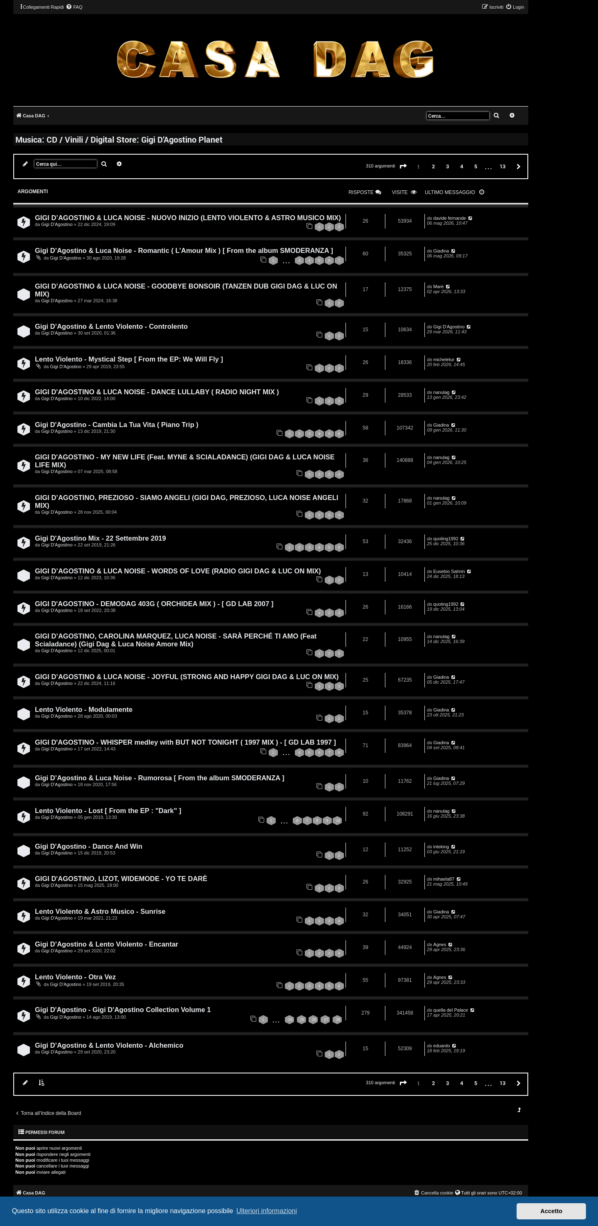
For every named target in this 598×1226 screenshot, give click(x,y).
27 (326, 1019)
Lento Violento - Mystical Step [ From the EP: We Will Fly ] (129, 359)
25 (302, 1019)
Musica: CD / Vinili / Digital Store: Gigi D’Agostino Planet (119, 139)
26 (314, 1019)
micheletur (443, 359)
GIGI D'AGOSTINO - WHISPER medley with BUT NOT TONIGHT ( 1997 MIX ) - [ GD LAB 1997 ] (185, 742)
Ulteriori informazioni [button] (266, 1210)
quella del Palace (450, 1010)
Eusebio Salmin (449, 571)
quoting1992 (445, 538)
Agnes (439, 944)
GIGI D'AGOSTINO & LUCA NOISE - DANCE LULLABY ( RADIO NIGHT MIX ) (157, 392)
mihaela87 (443, 878)
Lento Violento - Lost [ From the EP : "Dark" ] (108, 810)
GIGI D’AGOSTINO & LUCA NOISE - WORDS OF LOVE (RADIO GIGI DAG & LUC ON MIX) (178, 571)
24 (290, 1019)
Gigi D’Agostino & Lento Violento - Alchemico (109, 1045)
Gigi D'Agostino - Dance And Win (88, 846)
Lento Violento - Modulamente (83, 709)
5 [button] (475, 166)
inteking (441, 846)
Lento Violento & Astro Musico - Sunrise (100, 911)
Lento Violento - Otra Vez (75, 977)
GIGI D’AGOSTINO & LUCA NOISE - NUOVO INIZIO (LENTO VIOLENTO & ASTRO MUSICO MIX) (188, 217)
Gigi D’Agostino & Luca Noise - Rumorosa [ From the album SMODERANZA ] (159, 778)
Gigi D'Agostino (56, 224)
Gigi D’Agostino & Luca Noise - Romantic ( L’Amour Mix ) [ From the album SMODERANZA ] (184, 250)
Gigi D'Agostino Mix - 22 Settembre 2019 (100, 538)
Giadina (441, 250)
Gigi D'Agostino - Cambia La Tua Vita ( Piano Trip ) (117, 424)
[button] (403, 166)
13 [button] (502, 166)
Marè (438, 286)
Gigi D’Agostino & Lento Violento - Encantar (106, 944)
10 (338, 820)
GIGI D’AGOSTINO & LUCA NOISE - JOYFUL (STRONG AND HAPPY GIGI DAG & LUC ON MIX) (187, 676)
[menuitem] (74, 7)
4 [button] (461, 166)
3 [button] (447, 166)
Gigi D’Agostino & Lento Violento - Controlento (111, 326)
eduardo (441, 1045)
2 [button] (433, 166)
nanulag (441, 392)
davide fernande (449, 218)
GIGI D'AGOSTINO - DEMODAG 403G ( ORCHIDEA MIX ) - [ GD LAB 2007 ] (154, 603)
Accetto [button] (551, 1211)
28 (338, 1019)
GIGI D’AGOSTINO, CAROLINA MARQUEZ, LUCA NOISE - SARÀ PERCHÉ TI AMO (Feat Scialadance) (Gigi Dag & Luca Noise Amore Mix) (175, 640)
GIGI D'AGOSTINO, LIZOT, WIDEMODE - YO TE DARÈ (121, 878)
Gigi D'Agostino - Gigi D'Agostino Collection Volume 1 (123, 1009)
